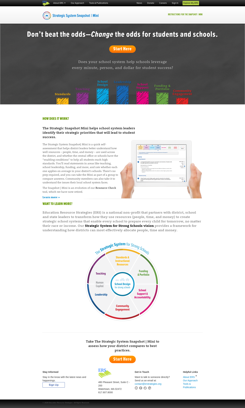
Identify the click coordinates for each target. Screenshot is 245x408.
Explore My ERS (190, 3)
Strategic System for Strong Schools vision (119, 225)
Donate (150, 3)
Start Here (122, 49)
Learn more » (51, 197)
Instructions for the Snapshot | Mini (185, 14)
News (139, 3)
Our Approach (77, 3)
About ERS (59, 3)
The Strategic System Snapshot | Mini (82, 15)
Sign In (175, 3)
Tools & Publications (98, 3)
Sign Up (54, 385)
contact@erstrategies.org (148, 384)
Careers (163, 3)
